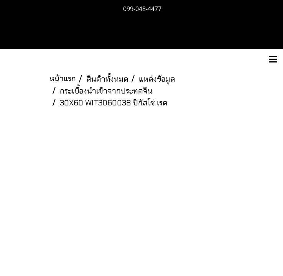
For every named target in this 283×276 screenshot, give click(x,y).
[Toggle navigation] (273, 59)
